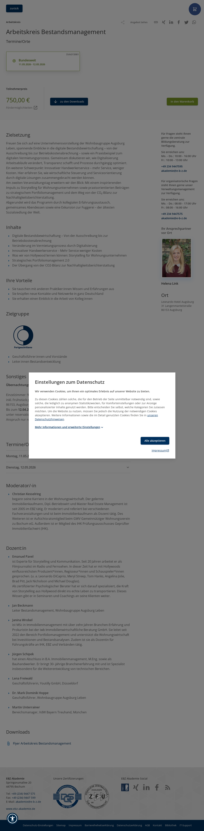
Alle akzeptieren (154, 440)
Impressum (160, 450)
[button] (12, 818)
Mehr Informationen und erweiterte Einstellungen (69, 427)
